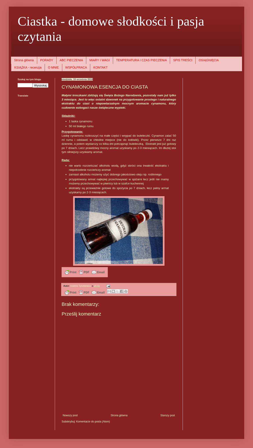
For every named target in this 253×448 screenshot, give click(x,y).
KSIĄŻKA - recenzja (28, 67)
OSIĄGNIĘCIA (209, 60)
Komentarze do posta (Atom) (93, 421)
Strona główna (24, 60)
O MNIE (53, 67)
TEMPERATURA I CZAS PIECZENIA (141, 60)
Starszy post (167, 415)
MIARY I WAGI (99, 60)
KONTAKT (100, 67)
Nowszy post (70, 415)
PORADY (46, 60)
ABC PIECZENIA (71, 60)
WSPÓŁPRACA (76, 67)
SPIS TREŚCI (182, 60)
